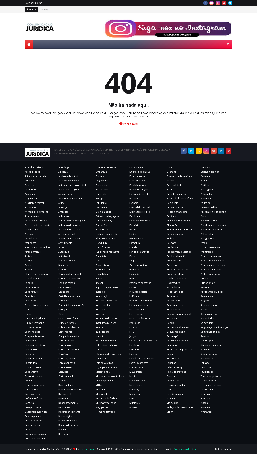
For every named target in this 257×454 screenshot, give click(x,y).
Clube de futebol (67, 322)
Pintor (204, 216)
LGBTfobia (135, 349)
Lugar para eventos (106, 367)
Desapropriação (33, 407)
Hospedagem (136, 274)
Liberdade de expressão (109, 354)
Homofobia (102, 274)
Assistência (31, 238)
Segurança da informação (215, 327)
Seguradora (207, 322)
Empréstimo (102, 176)
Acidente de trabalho (36, 176)
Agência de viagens (68, 189)
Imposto (133, 287)
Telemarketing (174, 367)
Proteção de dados (211, 269)
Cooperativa (31, 371)
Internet (100, 327)
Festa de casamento (107, 234)
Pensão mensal (175, 207)
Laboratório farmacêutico (143, 340)
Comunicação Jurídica (185, 449)
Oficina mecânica (210, 171)
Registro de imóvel (177, 305)
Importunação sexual (107, 287)
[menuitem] (29, 44)
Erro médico (102, 189)
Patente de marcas (177, 194)
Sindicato (172, 345)
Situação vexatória (211, 345)
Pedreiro (205, 202)
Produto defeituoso (211, 256)
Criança (62, 380)
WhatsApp (206, 411)
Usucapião (206, 394)
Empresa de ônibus (139, 171)
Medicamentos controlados (110, 376)
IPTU (131, 331)
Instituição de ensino (107, 318)
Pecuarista (172, 202)
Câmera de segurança (37, 274)
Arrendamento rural (69, 229)
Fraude (133, 247)
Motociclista (102, 394)
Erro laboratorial (138, 185)
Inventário (134, 327)
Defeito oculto (32, 394)
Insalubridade (137, 309)
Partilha (205, 185)
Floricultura (102, 242)
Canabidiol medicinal (69, 274)
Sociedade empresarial (179, 349)
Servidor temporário (178, 340)
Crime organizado (34, 385)
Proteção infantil (176, 274)
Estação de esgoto (139, 194)
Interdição (134, 322)
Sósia (170, 354)
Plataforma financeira (212, 229)
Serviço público (175, 336)
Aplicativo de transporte (37, 225)
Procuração (207, 251)
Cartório (29, 282)
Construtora (31, 362)
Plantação (172, 225)
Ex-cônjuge (101, 207)
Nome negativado (105, 411)
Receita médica (175, 291)
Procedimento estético (179, 251)
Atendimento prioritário (37, 247)
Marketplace (136, 367)
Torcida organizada (211, 376)
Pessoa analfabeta (177, 211)
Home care (135, 269)
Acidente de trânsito (69, 176)
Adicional (29, 185)
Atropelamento (33, 251)
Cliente (28, 314)
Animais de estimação (36, 211)
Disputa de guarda (68, 425)
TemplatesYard (87, 449)
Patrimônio (206, 198)
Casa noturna (32, 287)
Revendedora (208, 318)
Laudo (99, 349)
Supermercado (209, 354)
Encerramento (137, 176)
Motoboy (134, 389)
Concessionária (66, 340)
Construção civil (66, 358)
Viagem (205, 402)
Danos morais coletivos (71, 389)
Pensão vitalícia (209, 207)
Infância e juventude (140, 300)
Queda (204, 278)
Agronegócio (65, 194)
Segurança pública (211, 331)
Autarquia (63, 251)
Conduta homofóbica (69, 349)
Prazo (204, 242)
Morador (100, 389)
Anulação (63, 211)
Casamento (64, 287)
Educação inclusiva (106, 167)
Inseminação (136, 314)
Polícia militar (208, 234)
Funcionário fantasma (107, 251)
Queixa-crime (208, 282)
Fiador (132, 234)
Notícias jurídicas (33, 2)
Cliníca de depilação (35, 318)
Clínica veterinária (34, 322)
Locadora (101, 358)
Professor (172, 265)
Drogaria (63, 434)
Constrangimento (34, 358)
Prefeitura (172, 247)
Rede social (173, 296)
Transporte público (177, 385)
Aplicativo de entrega (36, 220)
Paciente (205, 176)
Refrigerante (173, 300)
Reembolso (207, 296)
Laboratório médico (106, 345)
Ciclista (28, 309)
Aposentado (31, 229)
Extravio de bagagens (107, 216)
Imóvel (99, 282)
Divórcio (62, 429)
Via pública (172, 402)
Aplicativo (63, 216)
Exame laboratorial (139, 207)
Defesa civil (64, 394)
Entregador (102, 185)
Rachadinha (173, 287)
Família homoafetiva (140, 220)
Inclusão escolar (138, 291)
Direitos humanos (68, 420)
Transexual (173, 380)
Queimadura (173, 282)
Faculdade (135, 216)
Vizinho (171, 411)
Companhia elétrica (68, 336)
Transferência (208, 380)
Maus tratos (135, 371)
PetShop (171, 216)
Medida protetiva (105, 380)
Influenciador (103, 305)
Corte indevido (66, 376)
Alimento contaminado (70, 198)
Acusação (30, 180)
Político (170, 238)
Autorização (64, 256)
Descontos (64, 407)
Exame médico (103, 211)
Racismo (205, 287)
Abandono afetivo (34, 167)
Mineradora (135, 385)
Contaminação (66, 367)
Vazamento (173, 398)
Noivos (133, 407)
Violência (205, 407)
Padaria (171, 180)
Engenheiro (102, 180)
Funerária (101, 256)
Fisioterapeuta (137, 238)
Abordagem (64, 167)
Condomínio (31, 349)
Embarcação (136, 167)
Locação (133, 354)
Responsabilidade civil (179, 314)
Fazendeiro (102, 229)
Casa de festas (66, 282)
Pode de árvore (175, 234)
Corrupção (64, 371)
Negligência (102, 407)
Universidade (208, 389)
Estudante (101, 202)
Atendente (30, 242)
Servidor (205, 336)
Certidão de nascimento (71, 296)
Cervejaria (64, 300)
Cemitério (30, 296)
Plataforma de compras (213, 225)
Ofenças (205, 167)
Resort (204, 309)
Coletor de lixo (32, 331)
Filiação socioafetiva (107, 238)
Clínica (61, 314)
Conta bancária (66, 362)
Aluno (61, 202)
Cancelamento (32, 278)
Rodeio (170, 322)
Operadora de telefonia (180, 176)
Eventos (133, 202)
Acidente (63, 171)
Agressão (30, 194)
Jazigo (132, 336)
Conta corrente (33, 367)
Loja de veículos (104, 362)
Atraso (62, 247)
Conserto (30, 354)
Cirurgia (62, 309)
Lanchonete (135, 345)
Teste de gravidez (176, 371)
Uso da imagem (175, 394)
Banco (28, 265)
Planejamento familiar (179, 220)
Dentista (29, 402)
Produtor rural (174, 260)
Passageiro (207, 189)
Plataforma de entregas (180, 229)
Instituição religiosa (106, 322)
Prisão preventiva (210, 247)
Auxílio (28, 260)
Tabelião (171, 362)
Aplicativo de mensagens (71, 220)
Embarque (101, 171)
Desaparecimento (68, 402)
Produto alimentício (177, 256)
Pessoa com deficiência (213, 211)
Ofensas (171, 171)
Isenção (100, 336)
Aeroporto (30, 189)
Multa (132, 398)
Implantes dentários (140, 282)
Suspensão (207, 358)
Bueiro (28, 269)
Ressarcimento (209, 314)
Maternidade (103, 371)
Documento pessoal (35, 434)
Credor (28, 380)
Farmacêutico (103, 225)
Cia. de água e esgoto (36, 305)
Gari (98, 260)
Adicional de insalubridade (72, 185)
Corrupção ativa (33, 376)
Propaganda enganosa (213, 265)
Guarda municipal (139, 265)
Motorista (134, 394)
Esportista (101, 194)
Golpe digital (102, 265)
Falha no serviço (104, 220)
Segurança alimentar (178, 327)
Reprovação (173, 309)
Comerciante (65, 331)
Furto (132, 256)
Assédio (29, 234)
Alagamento (31, 198)
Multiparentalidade (106, 402)
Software (205, 349)
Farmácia (134, 225)
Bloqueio (63, 265)
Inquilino (100, 309)
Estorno (133, 198)
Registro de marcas (211, 305)
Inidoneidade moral (140, 305)
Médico (133, 376)
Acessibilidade (32, 171)
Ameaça (62, 207)
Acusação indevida (68, 180)
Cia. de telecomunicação (71, 305)
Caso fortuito (32, 291)
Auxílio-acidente (67, 260)
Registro (205, 300)
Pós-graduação (209, 238)
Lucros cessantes (138, 362)
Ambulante (30, 207)
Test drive (206, 367)
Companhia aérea (34, 336)
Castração (63, 291)
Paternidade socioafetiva (180, 198)
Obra (169, 167)
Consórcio (63, 354)
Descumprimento (34, 416)
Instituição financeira (140, 318)
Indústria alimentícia (106, 300)
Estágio (100, 198)
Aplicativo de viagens (69, 225)
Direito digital (65, 416)
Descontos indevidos (36, 411)
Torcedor (172, 376)
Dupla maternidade (35, 438)
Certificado (30, 300)
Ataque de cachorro (69, 238)
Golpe (132, 260)
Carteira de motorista (69, 278)
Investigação (102, 331)
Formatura (135, 242)
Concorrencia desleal (36, 345)
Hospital (100, 278)
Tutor (169, 389)
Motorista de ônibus (106, 398)
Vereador (206, 398)
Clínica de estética (68, 318)
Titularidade (207, 371)
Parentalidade (174, 185)
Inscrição (100, 314)
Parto (170, 189)
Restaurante (173, 318)
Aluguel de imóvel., (35, 202)
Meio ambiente (137, 380)
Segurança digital (176, 331)
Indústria (134, 296)
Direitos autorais (34, 420)
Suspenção (173, 358)
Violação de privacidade (180, 407)
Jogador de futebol (106, 340)
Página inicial (128, 123)
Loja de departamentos (142, 358)
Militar (99, 385)
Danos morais (32, 389)
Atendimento (65, 242)
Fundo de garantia (139, 251)
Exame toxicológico (139, 211)
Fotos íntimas (103, 247)
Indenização (102, 296)
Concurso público (67, 345)
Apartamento (32, 216)
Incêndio (100, 291)
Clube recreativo (33, 327)
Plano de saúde (209, 220)
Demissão (63, 398)
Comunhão (31, 340)
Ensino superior (138, 180)
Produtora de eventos (212, 260)
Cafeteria (63, 269)
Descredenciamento (69, 411)
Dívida (28, 429)
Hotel (132, 278)
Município (134, 402)
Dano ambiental (67, 385)
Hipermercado (103, 269)
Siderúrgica (207, 340)
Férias (132, 229)
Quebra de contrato (177, 278)
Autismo (29, 256)
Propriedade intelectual (179, 269)
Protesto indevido (210, 274)
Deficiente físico (33, 398)
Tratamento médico (211, 385)
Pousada (172, 242)
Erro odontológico (138, 189)
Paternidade (207, 194)
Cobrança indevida (68, 327)
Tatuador (205, 362)
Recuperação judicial (212, 291)
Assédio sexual (66, 234)
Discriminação (32, 425)
